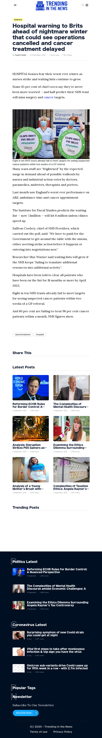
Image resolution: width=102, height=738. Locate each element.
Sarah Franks (20, 55)
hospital (40, 334)
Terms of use (38, 732)
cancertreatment (23, 334)
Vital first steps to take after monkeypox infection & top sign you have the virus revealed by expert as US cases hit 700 (56, 652)
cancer (48, 97)
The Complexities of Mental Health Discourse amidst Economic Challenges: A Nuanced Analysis (56, 589)
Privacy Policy (62, 732)
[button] (87, 5)
